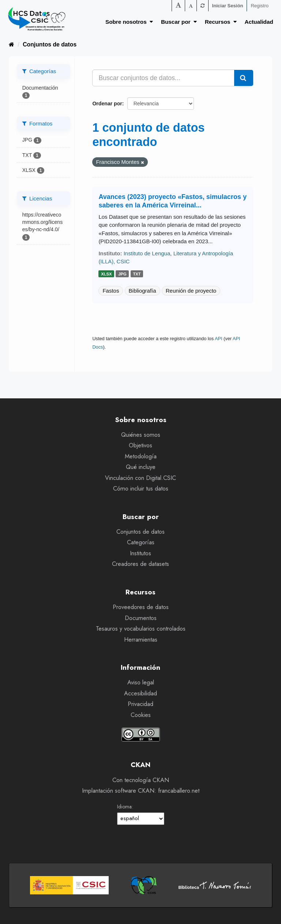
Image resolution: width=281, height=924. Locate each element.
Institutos (140, 553)
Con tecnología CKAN (140, 780)
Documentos (141, 618)
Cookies (141, 715)
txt (136, 274)
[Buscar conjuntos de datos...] (163, 78)
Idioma (124, 806)
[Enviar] (243, 78)
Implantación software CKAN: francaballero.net (140, 790)
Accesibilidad (140, 693)
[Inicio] (11, 44)
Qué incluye (141, 467)
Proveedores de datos (141, 607)
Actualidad (259, 22)
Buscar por (179, 22)
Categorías (140, 542)
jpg (122, 274)
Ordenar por (107, 103)
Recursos (221, 22)
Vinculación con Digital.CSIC (140, 478)
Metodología (141, 456)
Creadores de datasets (140, 564)
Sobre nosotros (129, 22)
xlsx (106, 274)
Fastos (110, 291)
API (218, 338)
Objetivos (140, 445)
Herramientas (140, 639)
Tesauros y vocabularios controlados (141, 628)
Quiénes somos (140, 435)
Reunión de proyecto (191, 291)
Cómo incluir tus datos (140, 488)
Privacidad (140, 704)
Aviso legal (140, 682)
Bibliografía (142, 291)
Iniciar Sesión (227, 5)
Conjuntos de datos (49, 44)
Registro (260, 5)
